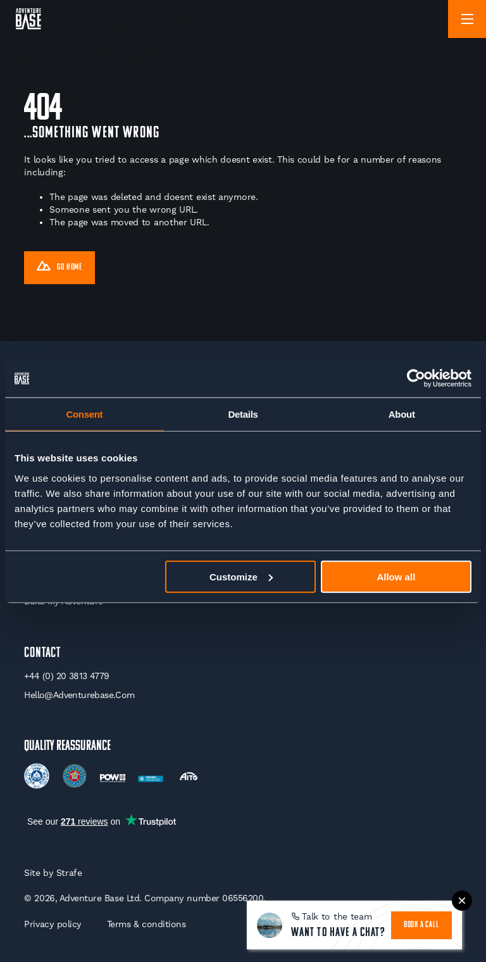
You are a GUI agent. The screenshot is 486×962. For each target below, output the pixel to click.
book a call (421, 925)
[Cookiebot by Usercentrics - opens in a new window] (416, 378)
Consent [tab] (84, 414)
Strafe (69, 873)
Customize (241, 576)
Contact (42, 653)
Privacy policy (52, 924)
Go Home (59, 268)
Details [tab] (243, 414)
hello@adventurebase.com (79, 695)
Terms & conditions (146, 924)
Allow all (396, 576)
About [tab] (402, 414)
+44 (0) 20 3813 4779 (66, 676)
